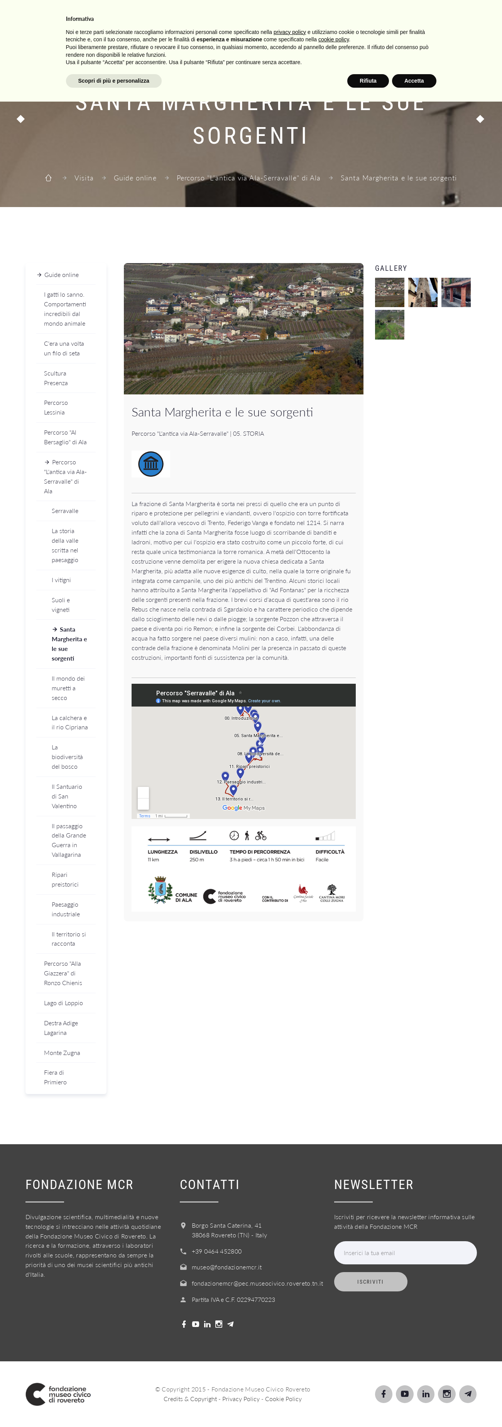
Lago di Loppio (63, 1002)
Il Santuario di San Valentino (67, 796)
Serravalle (65, 510)
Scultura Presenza (56, 377)
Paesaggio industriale (66, 908)
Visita (127, 15)
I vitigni (61, 579)
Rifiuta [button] (368, 1406)
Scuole (207, 15)
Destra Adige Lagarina (61, 1027)
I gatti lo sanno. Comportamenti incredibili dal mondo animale (65, 308)
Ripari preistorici (65, 879)
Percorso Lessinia (56, 407)
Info (287, 15)
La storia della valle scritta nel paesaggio (65, 545)
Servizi (250, 15)
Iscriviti (370, 1282)
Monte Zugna (62, 1052)
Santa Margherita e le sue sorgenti (69, 643)
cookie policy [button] (333, 1365)
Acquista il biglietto (351, 15)
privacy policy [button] (290, 1357)
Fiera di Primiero (55, 1077)
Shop (417, 15)
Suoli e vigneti (61, 604)
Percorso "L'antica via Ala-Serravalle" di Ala (249, 177)
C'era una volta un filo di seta (64, 348)
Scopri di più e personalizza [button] (113, 1406)
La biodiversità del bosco (67, 756)
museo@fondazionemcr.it (227, 1267)
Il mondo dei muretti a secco (68, 687)
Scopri (166, 15)
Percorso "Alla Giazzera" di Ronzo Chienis (63, 973)
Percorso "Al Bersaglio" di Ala (65, 436)
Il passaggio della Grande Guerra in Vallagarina (69, 840)
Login (454, 15)
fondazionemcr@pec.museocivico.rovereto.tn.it (257, 1283)
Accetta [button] (414, 1406)
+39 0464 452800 (217, 1251)
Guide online (135, 177)
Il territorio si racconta (69, 938)
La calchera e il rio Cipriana (70, 722)
